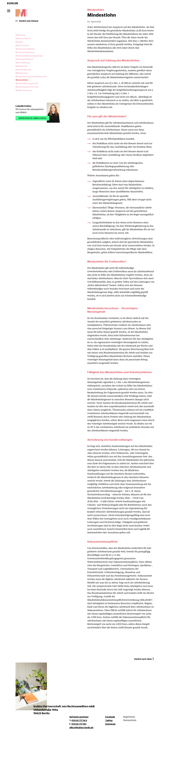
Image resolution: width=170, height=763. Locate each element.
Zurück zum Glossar (28, 21)
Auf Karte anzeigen (79, 717)
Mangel (19, 42)
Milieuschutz (21, 73)
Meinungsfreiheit (24, 59)
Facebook (110, 717)
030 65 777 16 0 (79, 720)
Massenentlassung (24, 52)
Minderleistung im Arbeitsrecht (31, 76)
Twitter (109, 720)
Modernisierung (23, 90)
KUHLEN (12, 3)
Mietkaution (21, 66)
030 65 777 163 (79, 724)
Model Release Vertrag (26, 87)
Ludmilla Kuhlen (23, 106)
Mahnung (20, 35)
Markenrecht (22, 45)
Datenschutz (129, 720)
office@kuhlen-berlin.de (81, 727)
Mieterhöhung (22, 62)
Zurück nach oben (143, 659)
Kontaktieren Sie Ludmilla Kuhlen (32, 118)
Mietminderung (23, 69)
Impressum (129, 716)
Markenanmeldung (25, 49)
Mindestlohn (21, 80)
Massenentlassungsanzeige (29, 55)
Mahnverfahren (23, 38)
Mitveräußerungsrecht (26, 83)
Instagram (110, 724)
